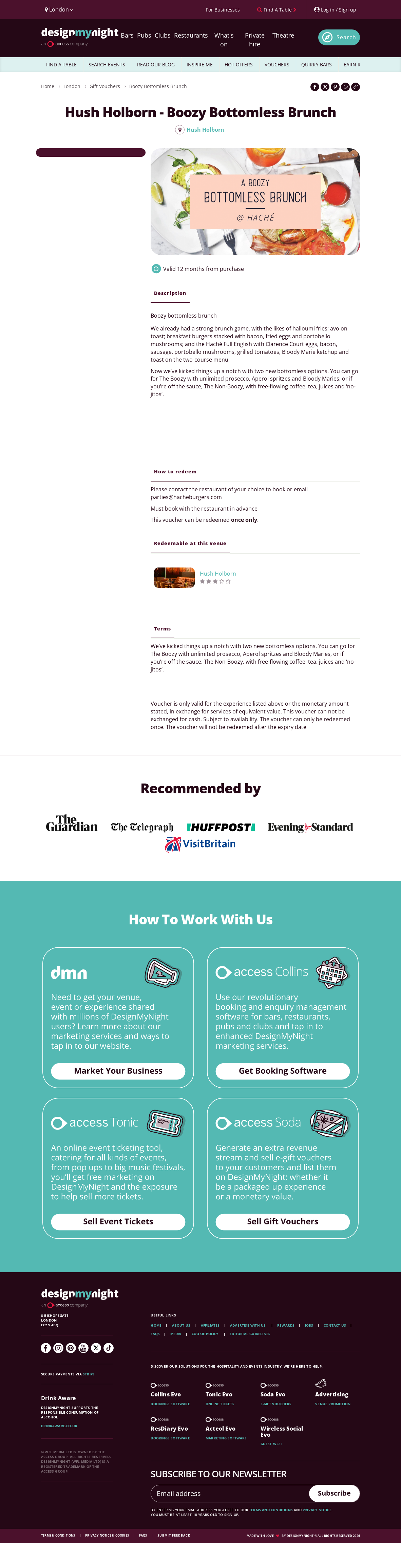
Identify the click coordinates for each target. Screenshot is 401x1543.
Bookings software (170, 1403)
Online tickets (220, 1403)
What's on (224, 39)
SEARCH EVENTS (107, 64)
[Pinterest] (71, 1348)
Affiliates (210, 1325)
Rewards (285, 1325)
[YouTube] (83, 1348)
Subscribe (334, 1493)
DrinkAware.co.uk (59, 1425)
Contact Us (335, 1325)
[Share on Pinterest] (335, 87)
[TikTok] (108, 1348)
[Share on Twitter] (325, 87)
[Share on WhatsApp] (345, 87)
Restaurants (191, 35)
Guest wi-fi (271, 1443)
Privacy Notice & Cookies (107, 1535)
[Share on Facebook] (314, 87)
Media (176, 1333)
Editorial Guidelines (250, 1333)
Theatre (283, 35)
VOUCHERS (277, 64)
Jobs (309, 1325)
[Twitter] (96, 1348)
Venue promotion (332, 1403)
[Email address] (230, 1493)
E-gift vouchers (276, 1403)
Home (47, 86)
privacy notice (317, 1509)
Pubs (144, 35)
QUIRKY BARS (316, 64)
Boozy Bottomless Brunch (158, 86)
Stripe (89, 1374)
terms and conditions (271, 1509)
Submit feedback (173, 1535)
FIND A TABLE (61, 64)
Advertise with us (248, 1325)
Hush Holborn (199, 129)
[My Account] (335, 9)
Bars (127, 35)
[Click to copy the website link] (355, 87)
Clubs (163, 35)
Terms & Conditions (58, 1535)
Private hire (255, 39)
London (71, 86)
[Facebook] (46, 1348)
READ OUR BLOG (156, 64)
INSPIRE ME (200, 64)
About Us (181, 1325)
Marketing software (226, 1438)
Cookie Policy (205, 1333)
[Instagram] (58, 1348)
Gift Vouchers (105, 86)
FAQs (155, 1333)
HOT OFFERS (239, 64)
